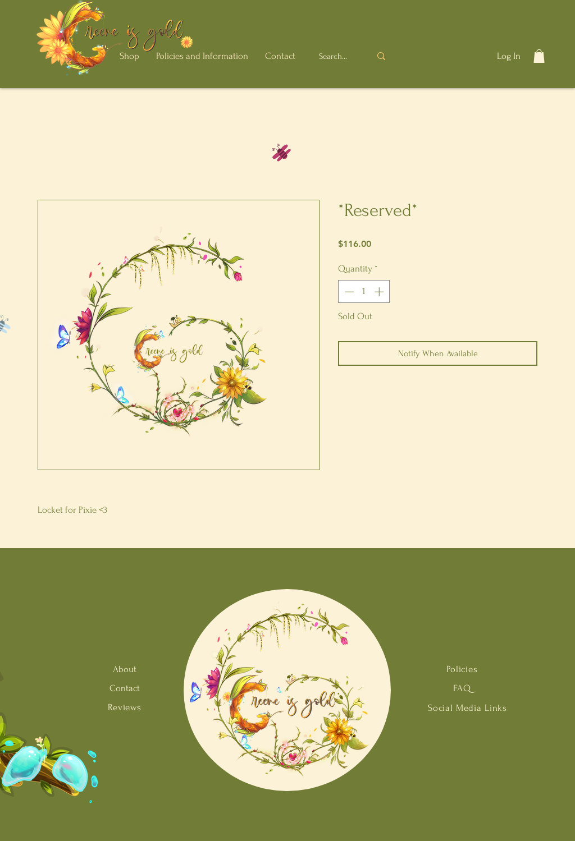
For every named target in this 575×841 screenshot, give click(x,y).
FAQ (462, 688)
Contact (124, 688)
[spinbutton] (364, 292)
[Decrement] (348, 292)
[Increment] (380, 292)
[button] (129, 55)
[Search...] (334, 56)
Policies (462, 669)
